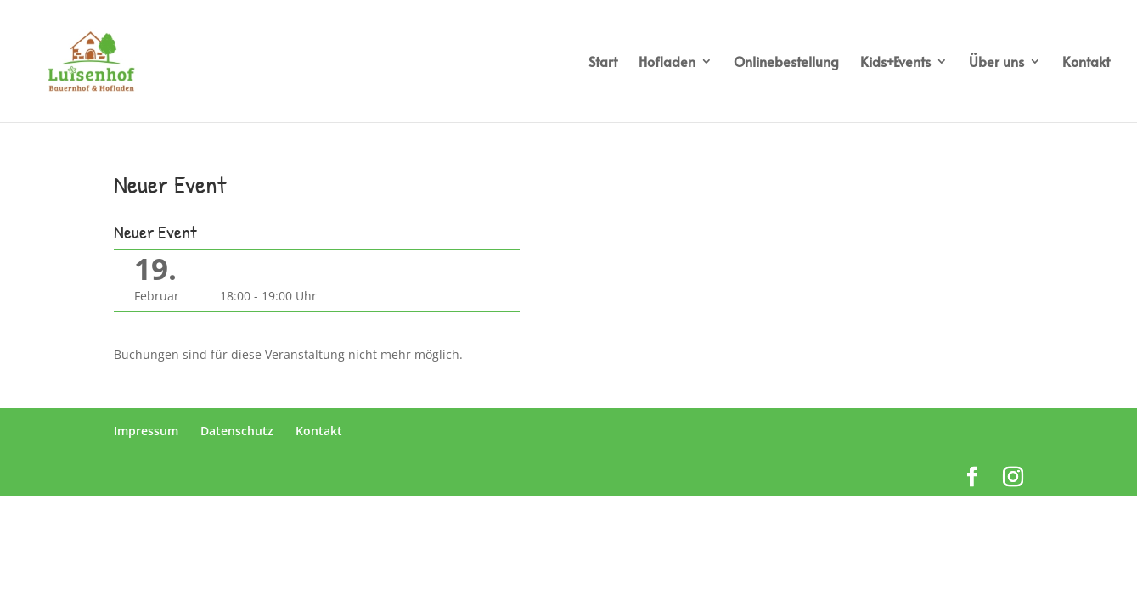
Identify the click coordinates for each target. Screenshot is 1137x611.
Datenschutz (236, 431)
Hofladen (667, 62)
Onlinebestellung (786, 62)
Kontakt (1086, 62)
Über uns (996, 62)
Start (602, 62)
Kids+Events (895, 62)
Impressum (146, 431)
